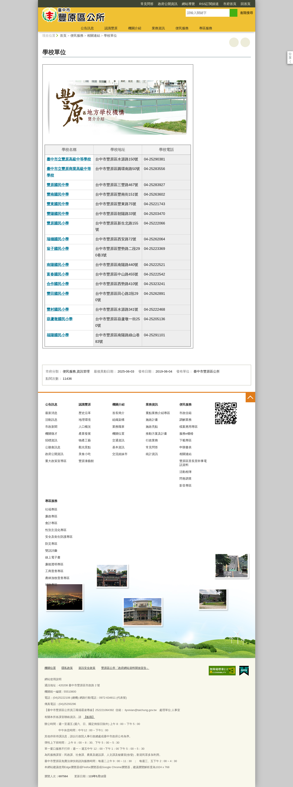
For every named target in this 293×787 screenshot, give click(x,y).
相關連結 (93, 35)
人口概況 (85, 426)
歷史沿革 (85, 413)
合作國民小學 (58, 284)
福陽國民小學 (58, 335)
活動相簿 (185, 472)
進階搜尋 (246, 13)
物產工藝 (85, 440)
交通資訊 (118, 440)
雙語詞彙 (51, 550)
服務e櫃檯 (186, 433)
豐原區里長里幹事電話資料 (193, 463)
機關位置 (118, 433)
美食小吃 (85, 454)
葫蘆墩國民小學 (60, 319)
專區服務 (205, 28)
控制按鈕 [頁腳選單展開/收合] (250, 397)
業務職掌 (118, 426)
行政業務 (152, 440)
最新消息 (51, 413)
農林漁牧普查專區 (57, 578)
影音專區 (185, 485)
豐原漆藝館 (86, 461)
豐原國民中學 (58, 185)
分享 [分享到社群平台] (290, 54)
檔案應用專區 (188, 426)
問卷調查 (185, 478)
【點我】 (89, 717)
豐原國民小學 (58, 223)
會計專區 (51, 523)
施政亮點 (152, 426)
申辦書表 (185, 447)
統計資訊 (152, 454)
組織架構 (118, 419)
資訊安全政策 (86, 668)
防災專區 (51, 543)
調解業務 (185, 419)
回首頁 (220, 4)
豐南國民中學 (58, 194)
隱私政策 (67, 668)
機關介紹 (134, 28)
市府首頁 (204, 4)
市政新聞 (51, 426)
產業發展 (85, 433)
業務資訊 (158, 28)
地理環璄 (85, 419)
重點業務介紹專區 (158, 413)
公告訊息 (87, 28)
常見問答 (122, 4)
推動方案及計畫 (156, 433)
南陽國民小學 (58, 265)
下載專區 (185, 440)
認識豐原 (111, 28)
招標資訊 (51, 440)
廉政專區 (51, 516)
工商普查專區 (54, 571)
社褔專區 (51, 509)
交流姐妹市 (119, 454)
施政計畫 (152, 419)
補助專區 (51, 584)
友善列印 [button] (234, 42)
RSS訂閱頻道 (184, 4)
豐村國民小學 (58, 309)
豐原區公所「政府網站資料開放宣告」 (125, 668)
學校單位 (110, 35)
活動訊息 (51, 419)
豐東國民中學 (58, 204)
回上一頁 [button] (245, 42)
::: (36, 2)
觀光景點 (85, 447)
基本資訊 (118, 447)
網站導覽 (163, 4)
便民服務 (182, 28)
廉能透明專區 (54, 564)
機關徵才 (51, 433)
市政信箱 (185, 413)
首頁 (63, 35)
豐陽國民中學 (58, 214)
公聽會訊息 (52, 447)
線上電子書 (52, 557)
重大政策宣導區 (55, 461)
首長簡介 (118, 413)
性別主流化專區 (55, 530)
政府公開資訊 (142, 4)
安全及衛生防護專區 (59, 536)
